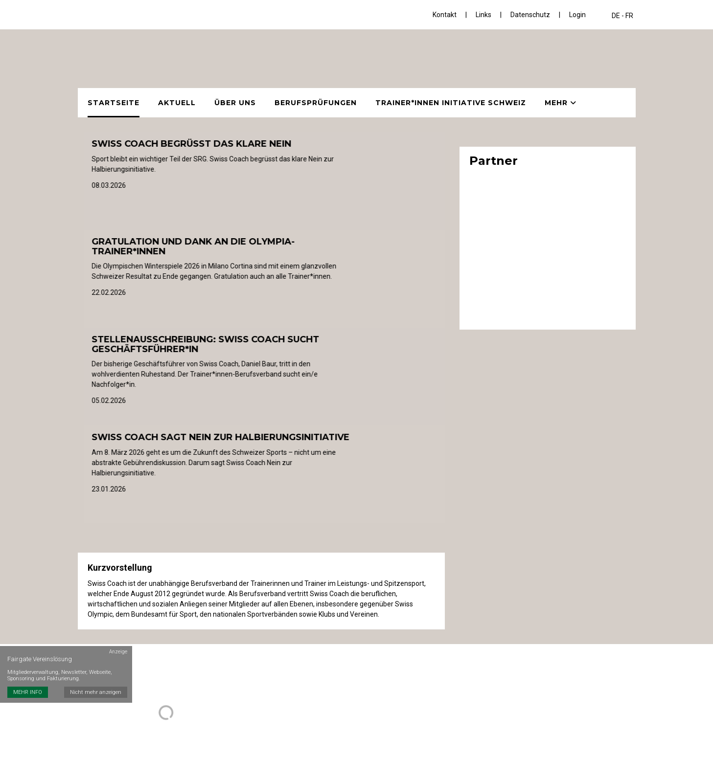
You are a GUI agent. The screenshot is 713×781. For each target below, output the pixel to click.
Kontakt (445, 15)
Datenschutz (530, 15)
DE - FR (622, 16)
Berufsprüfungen (316, 102)
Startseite (113, 102)
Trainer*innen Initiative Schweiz (450, 102)
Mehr (560, 102)
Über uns (235, 102)
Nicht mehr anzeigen (95, 692)
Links (483, 15)
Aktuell (177, 102)
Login (577, 15)
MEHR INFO (27, 692)
